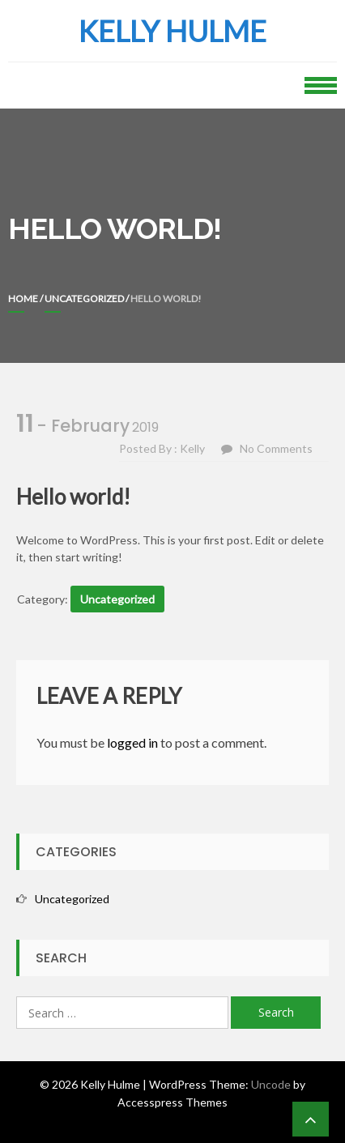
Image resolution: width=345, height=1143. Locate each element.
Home (23, 298)
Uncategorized (84, 298)
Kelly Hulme (172, 31)
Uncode (271, 1084)
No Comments (276, 448)
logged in (132, 742)
